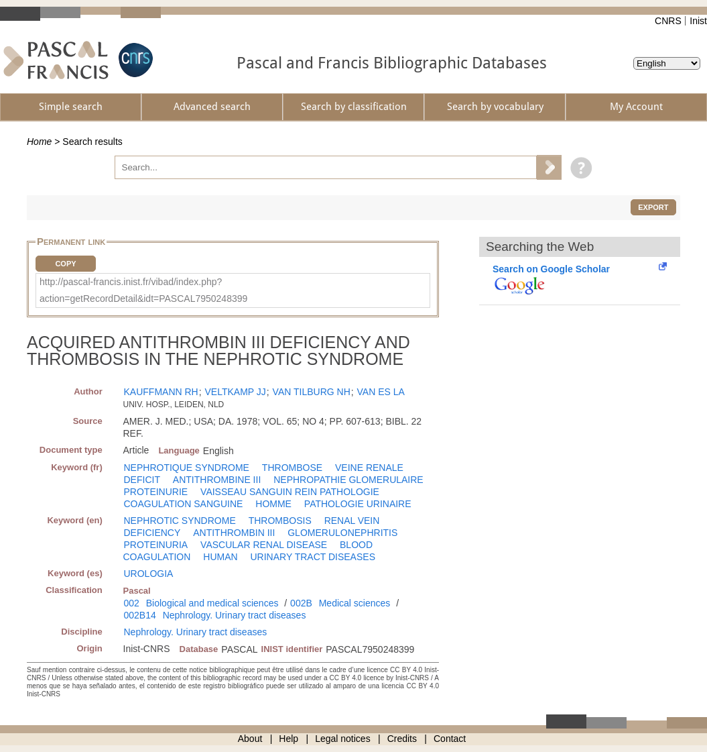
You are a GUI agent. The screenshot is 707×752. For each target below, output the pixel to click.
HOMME (273, 503)
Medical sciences (355, 603)
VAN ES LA (381, 391)
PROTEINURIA (156, 544)
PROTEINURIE (156, 491)
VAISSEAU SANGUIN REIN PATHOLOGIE (289, 491)
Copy (65, 264)
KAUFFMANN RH (161, 391)
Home (39, 141)
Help (288, 738)
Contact (450, 738)
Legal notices (343, 738)
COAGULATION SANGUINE (183, 503)
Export (653, 207)
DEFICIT (142, 479)
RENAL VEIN (352, 520)
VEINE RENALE (369, 467)
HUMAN (220, 556)
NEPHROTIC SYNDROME (180, 520)
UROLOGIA (149, 573)
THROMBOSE (292, 467)
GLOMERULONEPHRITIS (342, 532)
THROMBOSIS (280, 520)
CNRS (668, 20)
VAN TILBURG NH (311, 391)
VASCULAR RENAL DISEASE (263, 544)
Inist (698, 20)
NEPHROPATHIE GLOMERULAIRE (348, 479)
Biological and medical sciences (212, 603)
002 (131, 603)
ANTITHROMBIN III (234, 532)
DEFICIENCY (152, 532)
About (250, 738)
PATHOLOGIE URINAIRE (357, 503)
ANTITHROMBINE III (217, 479)
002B (301, 603)
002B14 (140, 615)
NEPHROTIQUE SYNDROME (186, 467)
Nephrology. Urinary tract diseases (234, 615)
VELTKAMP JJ (235, 391)
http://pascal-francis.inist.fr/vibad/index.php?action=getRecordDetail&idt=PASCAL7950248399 (143, 290)
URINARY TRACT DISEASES (313, 556)
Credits (402, 738)
